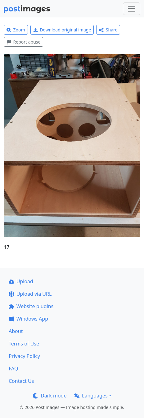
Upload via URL (30, 293)
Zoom (16, 30)
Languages (90, 395)
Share (108, 30)
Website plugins (31, 306)
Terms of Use (24, 343)
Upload (21, 281)
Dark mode (49, 395)
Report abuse (23, 42)
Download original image (62, 30)
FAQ (13, 368)
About (16, 331)
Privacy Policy (24, 356)
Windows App (28, 318)
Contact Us (21, 381)
